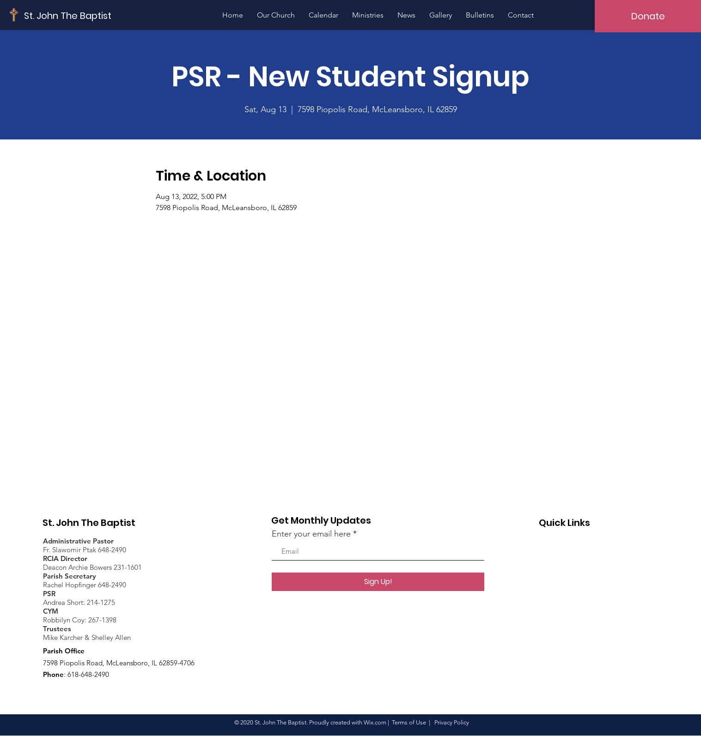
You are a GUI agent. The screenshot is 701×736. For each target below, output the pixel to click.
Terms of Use (409, 722)
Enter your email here (311, 534)
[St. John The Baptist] (68, 15)
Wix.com (375, 722)
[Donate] (648, 16)
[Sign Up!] (378, 582)
